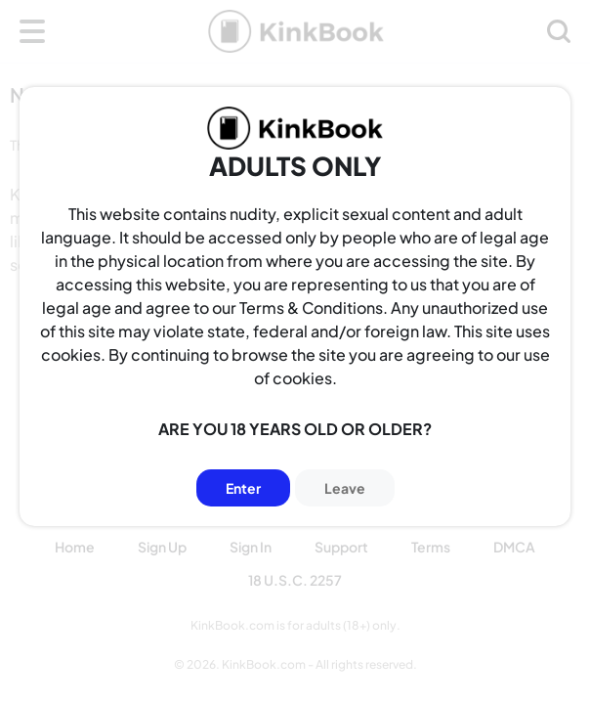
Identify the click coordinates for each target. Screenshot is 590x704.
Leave (344, 488)
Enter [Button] (243, 488)
